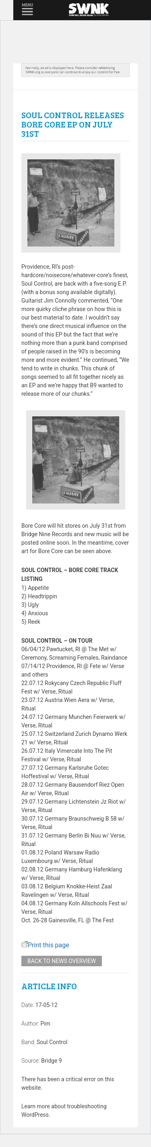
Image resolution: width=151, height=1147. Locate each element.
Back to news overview (61, 961)
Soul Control (52, 1042)
